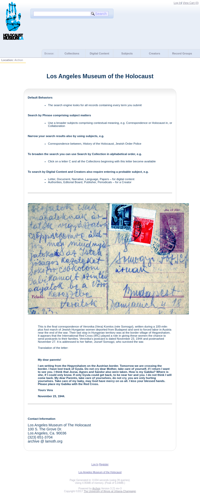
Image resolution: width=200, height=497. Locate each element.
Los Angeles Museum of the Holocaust (100, 472)
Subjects (127, 53)
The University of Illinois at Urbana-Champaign (110, 491)
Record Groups (182, 53)
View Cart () (191, 2)
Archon (96, 488)
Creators (154, 53)
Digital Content (99, 53)
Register (103, 464)
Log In (177, 2)
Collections (71, 53)
